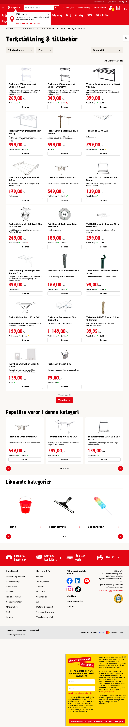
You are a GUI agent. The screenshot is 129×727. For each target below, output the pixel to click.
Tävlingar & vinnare (45, 612)
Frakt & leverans (13, 597)
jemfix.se (9, 630)
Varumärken (41, 597)
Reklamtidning (83, 8)
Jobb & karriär (99, 8)
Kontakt (9, 617)
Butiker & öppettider (15, 577)
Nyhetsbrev (111, 2)
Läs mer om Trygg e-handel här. (110, 591)
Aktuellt (39, 587)
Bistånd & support (44, 607)
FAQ (8, 612)
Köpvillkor (10, 592)
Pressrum (40, 592)
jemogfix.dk (34, 630)
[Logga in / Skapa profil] (111, 8)
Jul (37, 602)
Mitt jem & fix (12, 607)
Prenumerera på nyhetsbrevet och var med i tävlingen (97, 721)
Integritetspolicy (75, 601)
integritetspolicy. (107, 691)
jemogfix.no (21, 630)
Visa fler (62, 400)
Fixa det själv (68, 8)
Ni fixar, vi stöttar (14, 602)
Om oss (39, 577)
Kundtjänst (123, 2)
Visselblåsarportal (44, 617)
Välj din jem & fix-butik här (28, 23)
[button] (61, 468)
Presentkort (99, 2)
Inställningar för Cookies (16, 635)
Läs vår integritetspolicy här (80, 693)
